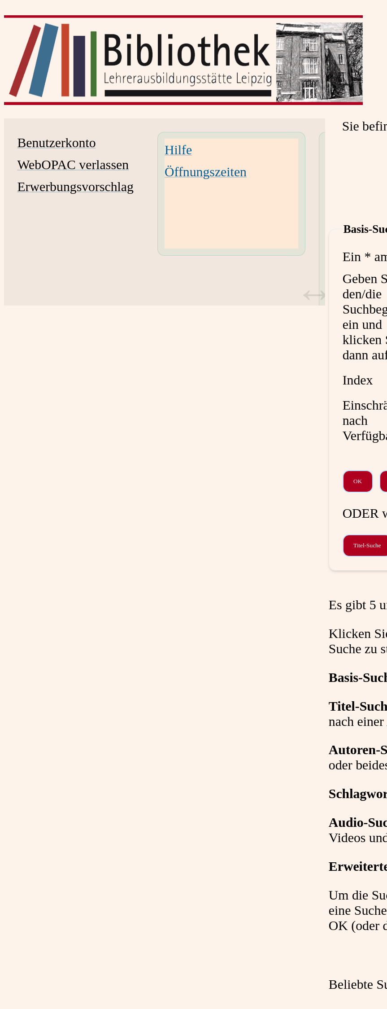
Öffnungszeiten (206, 171)
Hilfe (178, 149)
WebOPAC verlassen (73, 164)
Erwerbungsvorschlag (75, 186)
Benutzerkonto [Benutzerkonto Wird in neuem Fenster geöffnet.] (56, 142)
